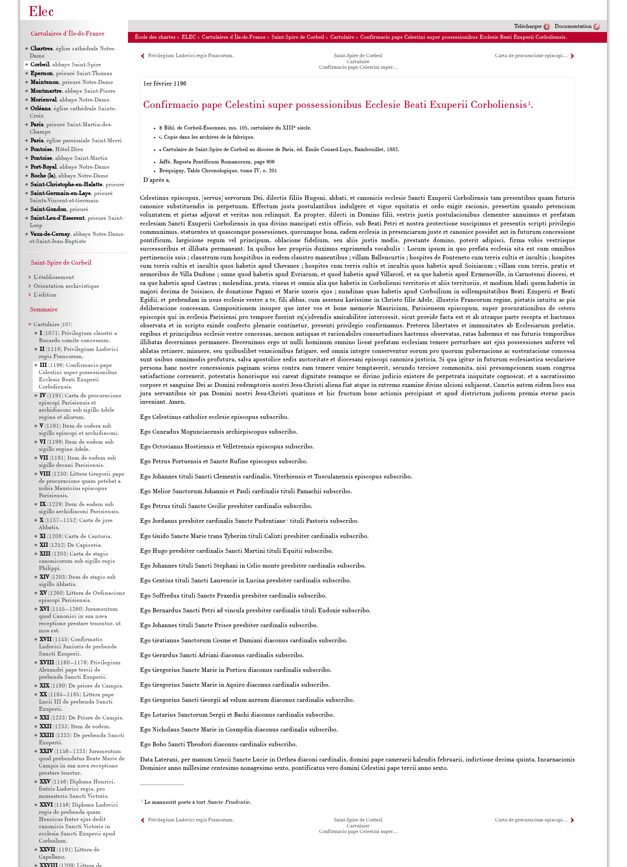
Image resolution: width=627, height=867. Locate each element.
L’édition (45, 295)
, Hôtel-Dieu (56, 150)
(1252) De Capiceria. (71, 545)
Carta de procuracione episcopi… (531, 56)
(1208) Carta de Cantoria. (76, 537)
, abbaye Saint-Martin (69, 158)
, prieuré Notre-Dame (71, 83)
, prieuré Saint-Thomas (71, 74)
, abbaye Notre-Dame (70, 100)
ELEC (189, 37)
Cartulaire (342, 37)
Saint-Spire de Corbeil (298, 37)
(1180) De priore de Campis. (81, 686)
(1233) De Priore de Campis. (82, 718)
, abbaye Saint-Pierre (73, 91)
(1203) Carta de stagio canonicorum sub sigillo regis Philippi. (77, 561)
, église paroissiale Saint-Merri (76, 141)
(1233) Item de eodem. (75, 727)
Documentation (573, 26)
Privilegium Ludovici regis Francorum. (191, 56)
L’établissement (54, 278)
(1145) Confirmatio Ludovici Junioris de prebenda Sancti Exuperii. (78, 647)
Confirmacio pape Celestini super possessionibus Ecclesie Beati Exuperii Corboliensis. (463, 37)
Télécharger (528, 26)
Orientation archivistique (66, 286)
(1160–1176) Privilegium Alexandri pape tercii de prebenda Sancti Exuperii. (80, 670)
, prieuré (77, 185)
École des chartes (155, 37)
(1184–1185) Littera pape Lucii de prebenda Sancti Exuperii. (76, 702)
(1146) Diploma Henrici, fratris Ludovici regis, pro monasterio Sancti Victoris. (77, 789)
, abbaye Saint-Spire (65, 65)
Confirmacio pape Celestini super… (358, 67)
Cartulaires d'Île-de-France (234, 37)
